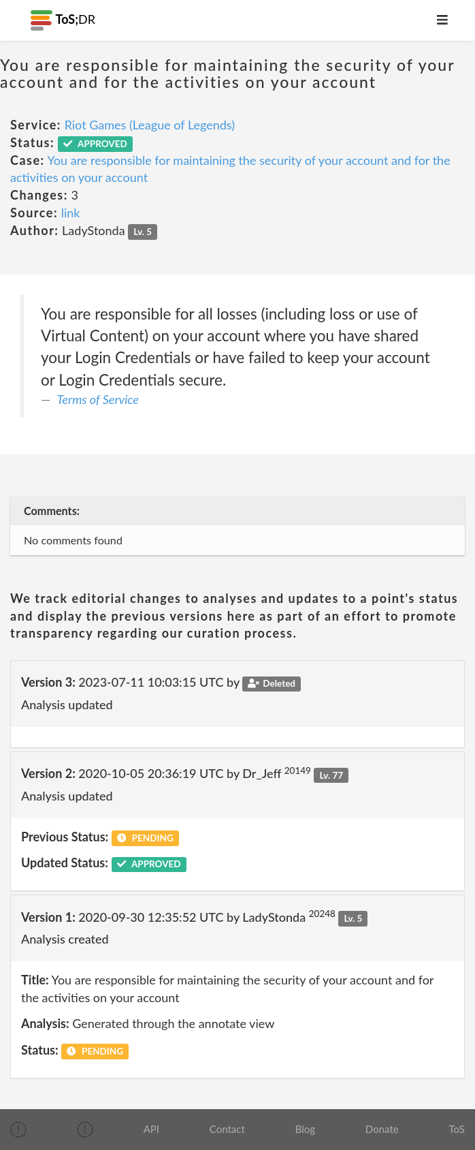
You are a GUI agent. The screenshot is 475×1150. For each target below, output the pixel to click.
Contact (227, 1129)
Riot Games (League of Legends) (150, 124)
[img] (18, 1129)
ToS (456, 1129)
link (70, 212)
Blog (305, 1129)
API (151, 1129)
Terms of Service (98, 399)
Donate (382, 1129)
